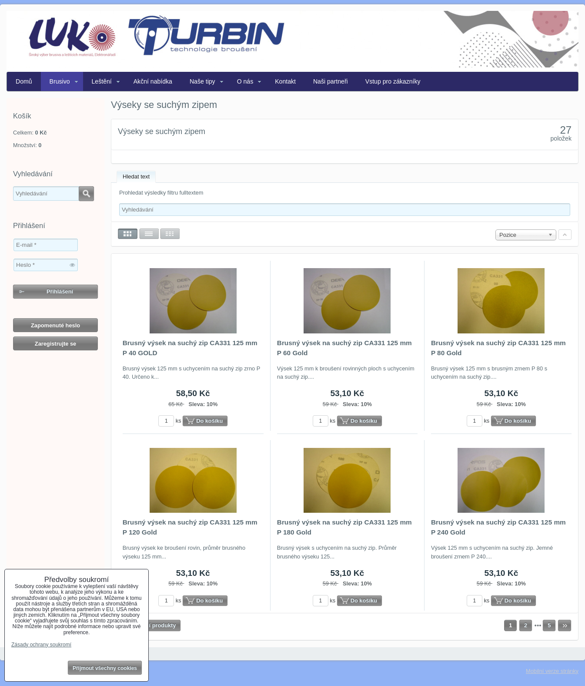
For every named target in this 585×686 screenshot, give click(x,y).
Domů (24, 81)
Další (564, 625)
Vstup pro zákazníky (393, 81)
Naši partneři (330, 81)
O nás (245, 81)
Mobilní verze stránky (552, 671)
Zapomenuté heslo (55, 325)
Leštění (102, 81)
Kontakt (285, 81)
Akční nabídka (153, 81)
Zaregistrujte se (55, 343)
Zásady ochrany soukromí (41, 645)
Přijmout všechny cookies (105, 668)
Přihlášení (60, 291)
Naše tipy (202, 81)
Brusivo (60, 81)
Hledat (86, 193)
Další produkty (156, 625)
